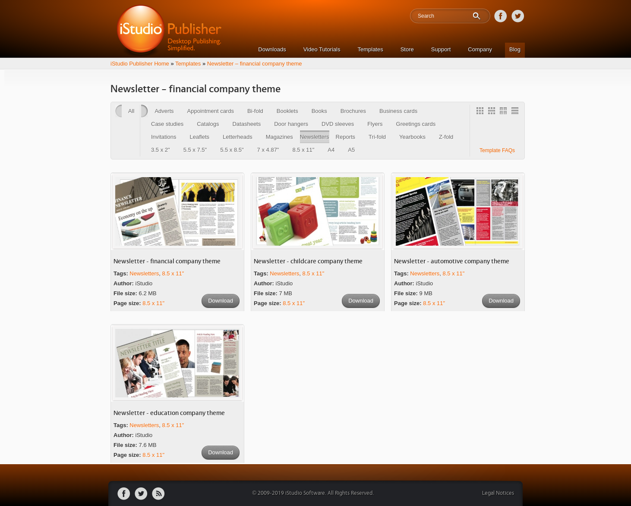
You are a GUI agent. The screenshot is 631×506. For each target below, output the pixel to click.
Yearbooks (412, 137)
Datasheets (246, 124)
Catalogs (208, 124)
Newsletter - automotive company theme (451, 261)
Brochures (353, 111)
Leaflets (200, 137)
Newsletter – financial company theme (254, 63)
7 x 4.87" (268, 150)
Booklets (287, 111)
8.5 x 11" (303, 150)
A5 (351, 150)
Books (319, 111)
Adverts (164, 111)
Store (407, 49)
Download (220, 300)
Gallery (481, 112)
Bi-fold (255, 111)
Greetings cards (416, 124)
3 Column (493, 112)
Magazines (279, 137)
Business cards (398, 111)
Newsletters (314, 137)
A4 (331, 150)
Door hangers (291, 124)
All (131, 111)
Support (441, 49)
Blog (515, 49)
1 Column (516, 112)
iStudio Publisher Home (139, 63)
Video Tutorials (322, 49)
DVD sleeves (338, 124)
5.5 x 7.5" (195, 150)
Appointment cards (210, 111)
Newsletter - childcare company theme (308, 261)
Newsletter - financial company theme (167, 261)
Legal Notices (498, 493)
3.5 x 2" (160, 150)
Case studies (167, 124)
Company (480, 49)
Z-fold (446, 137)
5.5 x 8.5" (231, 150)
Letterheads (237, 137)
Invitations (164, 137)
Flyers (374, 124)
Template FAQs (497, 150)
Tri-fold (377, 137)
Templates (370, 49)
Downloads (272, 49)
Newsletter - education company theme (169, 413)
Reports (346, 137)
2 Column (504, 112)
